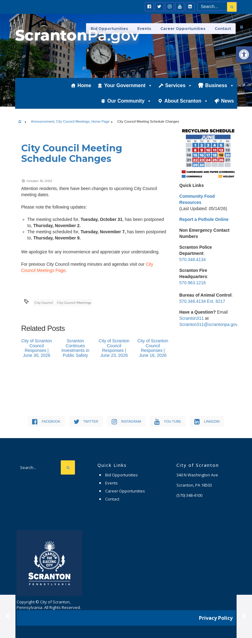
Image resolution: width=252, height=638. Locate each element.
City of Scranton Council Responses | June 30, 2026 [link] (36, 347)
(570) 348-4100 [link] (189, 495)
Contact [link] (223, 28)
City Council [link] (44, 303)
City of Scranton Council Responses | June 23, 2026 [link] (114, 347)
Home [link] (84, 85)
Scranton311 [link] (191, 318)
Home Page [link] (100, 121)
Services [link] (178, 85)
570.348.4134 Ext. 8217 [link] (202, 301)
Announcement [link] (42, 121)
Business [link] (219, 85)
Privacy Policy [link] (216, 618)
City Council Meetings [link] (72, 121)
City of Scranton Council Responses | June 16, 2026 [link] (153, 347)
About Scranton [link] (186, 101)
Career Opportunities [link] (182, 28)
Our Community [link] (129, 101)
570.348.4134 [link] (192, 259)
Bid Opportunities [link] (121, 475)
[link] (244, 54)
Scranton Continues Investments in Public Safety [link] (75, 347)
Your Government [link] (128, 85)
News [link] (227, 101)
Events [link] (111, 483)
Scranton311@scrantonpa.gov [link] (208, 324)
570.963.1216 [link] (192, 282)
